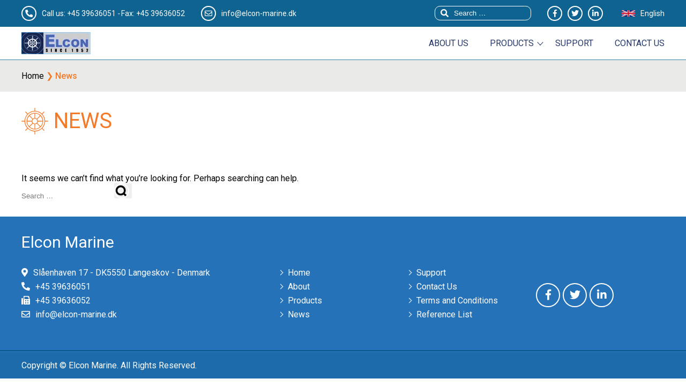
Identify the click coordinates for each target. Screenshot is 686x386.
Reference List (444, 314)
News (299, 314)
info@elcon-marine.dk (76, 314)
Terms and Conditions (457, 300)
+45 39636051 (91, 13)
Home (32, 76)
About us (448, 43)
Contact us (640, 43)
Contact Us (436, 286)
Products (512, 43)
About (299, 286)
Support (574, 43)
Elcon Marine (67, 242)
